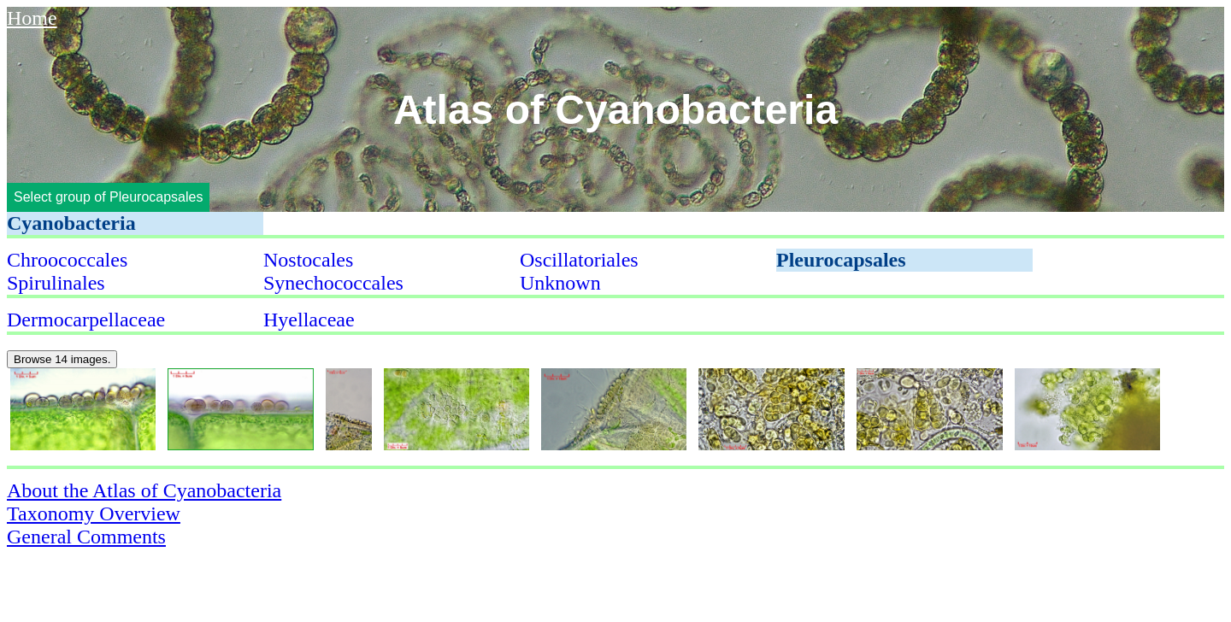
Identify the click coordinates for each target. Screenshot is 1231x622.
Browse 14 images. (62, 359)
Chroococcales (67, 260)
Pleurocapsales (841, 260)
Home (32, 18)
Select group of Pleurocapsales (108, 197)
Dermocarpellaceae (86, 319)
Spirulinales (56, 283)
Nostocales (308, 260)
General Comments (86, 536)
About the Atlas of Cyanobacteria (144, 490)
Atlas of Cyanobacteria (615, 109)
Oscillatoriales (579, 260)
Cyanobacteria (71, 223)
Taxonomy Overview (93, 513)
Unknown (560, 283)
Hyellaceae (309, 319)
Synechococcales (333, 283)
